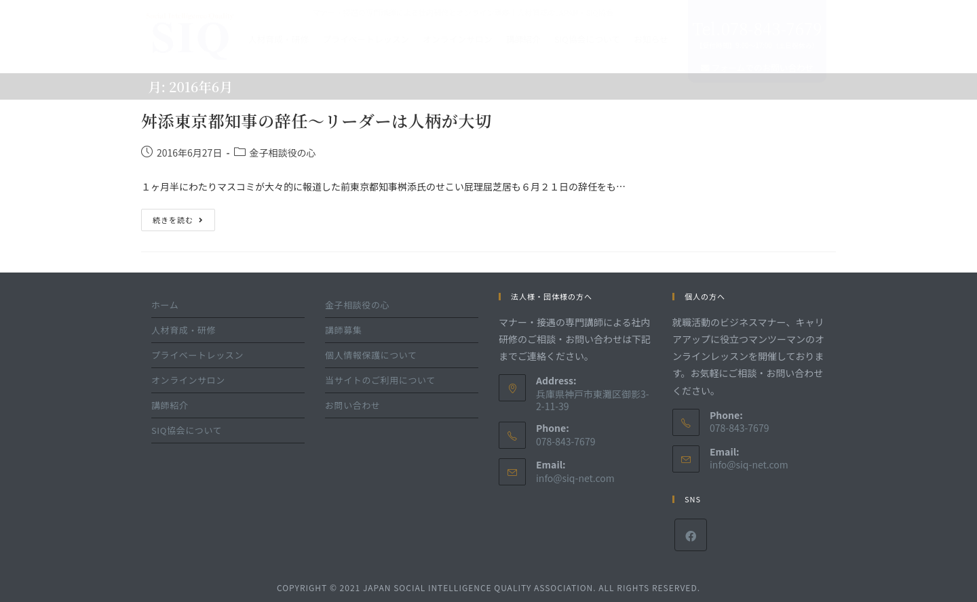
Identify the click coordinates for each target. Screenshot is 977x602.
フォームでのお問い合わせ (757, 67)
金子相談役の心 (283, 152)
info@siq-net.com (575, 478)
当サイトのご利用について (380, 380)
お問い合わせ (353, 405)
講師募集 (343, 329)
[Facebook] (690, 535)
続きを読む (178, 217)
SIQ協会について (587, 39)
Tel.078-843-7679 (757, 28)
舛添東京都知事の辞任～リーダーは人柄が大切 (316, 120)
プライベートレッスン (365, 39)
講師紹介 (523, 39)
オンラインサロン (457, 39)
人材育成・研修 (278, 39)
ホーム (164, 304)
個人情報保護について (371, 354)
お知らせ (651, 39)
